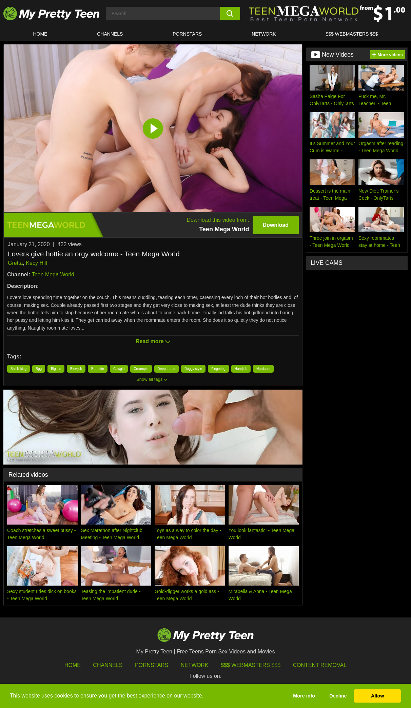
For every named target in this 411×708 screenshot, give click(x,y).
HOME (40, 34)
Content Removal (320, 665)
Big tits (56, 369)
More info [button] (304, 696)
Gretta (15, 263)
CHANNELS (110, 34)
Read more (153, 341)
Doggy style (193, 369)
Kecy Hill (36, 263)
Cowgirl (118, 369)
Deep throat (166, 369)
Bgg (39, 369)
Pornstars (187, 34)
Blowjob (76, 369)
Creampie (141, 369)
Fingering (218, 369)
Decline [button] (338, 696)
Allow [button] (377, 696)
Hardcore (263, 369)
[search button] (230, 13)
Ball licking (18, 369)
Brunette (97, 369)
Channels (107, 665)
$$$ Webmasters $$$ (250, 665)
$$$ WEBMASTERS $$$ (352, 34)
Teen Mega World (53, 274)
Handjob (241, 369)
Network (264, 34)
